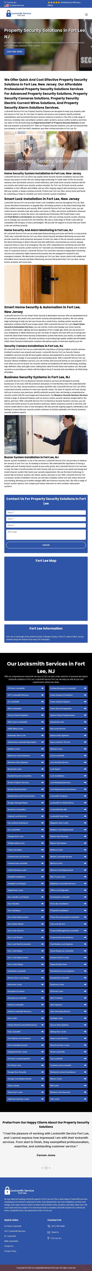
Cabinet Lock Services (17, 816)
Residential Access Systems (62, 971)
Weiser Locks (56, 1079)
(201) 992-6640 (14, 51)
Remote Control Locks (59, 958)
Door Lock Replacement (18, 958)
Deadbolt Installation (16, 877)
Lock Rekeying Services (60, 782)
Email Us (55, 1232)
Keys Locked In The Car (60, 742)
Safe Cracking (56, 998)
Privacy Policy (10, 1251)
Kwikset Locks (56, 749)
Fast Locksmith (14, 1032)
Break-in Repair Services (18, 782)
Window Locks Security (60, 1092)
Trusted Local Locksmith (60, 1065)
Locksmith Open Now (59, 816)
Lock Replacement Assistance (63, 789)
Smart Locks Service (59, 1038)
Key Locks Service (58, 729)
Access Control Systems (18, 715)
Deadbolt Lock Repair (17, 884)
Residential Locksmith (59, 978)
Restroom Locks (57, 984)
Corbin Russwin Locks (17, 870)
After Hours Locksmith (17, 722)
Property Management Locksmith (64, 931)
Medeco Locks (56, 850)
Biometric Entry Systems (18, 762)
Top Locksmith (56, 1059)
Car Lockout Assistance (18, 823)
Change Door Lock (15, 836)
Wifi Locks (54, 1086)
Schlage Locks (56, 1018)
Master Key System (58, 843)
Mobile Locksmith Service (61, 857)
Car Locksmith (14, 830)
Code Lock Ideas (15, 850)
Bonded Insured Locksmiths (19, 776)
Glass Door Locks (15, 1092)
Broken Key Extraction (17, 789)
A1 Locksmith (13, 702)
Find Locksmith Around (17, 1045)
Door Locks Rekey (15, 964)
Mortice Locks (56, 863)
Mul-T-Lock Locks (57, 877)
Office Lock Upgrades (59, 890)
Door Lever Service (16, 931)
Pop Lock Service (57, 924)
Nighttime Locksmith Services (63, 884)
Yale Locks (54, 1099)
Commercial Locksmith (17, 863)
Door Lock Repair (15, 951)
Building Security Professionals (21, 796)
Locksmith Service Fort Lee (46, 1268)
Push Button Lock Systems (20, 217)
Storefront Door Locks (59, 1045)
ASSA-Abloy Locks (15, 729)
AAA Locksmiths (14, 708)
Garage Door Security (17, 1072)
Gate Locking (13, 1086)
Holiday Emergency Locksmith (63, 688)
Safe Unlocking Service (60, 1011)
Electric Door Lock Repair (18, 978)
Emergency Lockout (16, 991)
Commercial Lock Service (18, 857)
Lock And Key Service (59, 762)
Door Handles (13, 904)
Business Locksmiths (17, 809)
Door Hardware (14, 910)
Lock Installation (57, 776)
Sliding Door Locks (58, 1032)
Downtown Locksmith (17, 971)
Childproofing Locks (16, 843)
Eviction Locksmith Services (19, 1011)
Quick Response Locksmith (61, 951)
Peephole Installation (59, 910)
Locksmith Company (58, 796)
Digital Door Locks (15, 890)
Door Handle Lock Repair (18, 897)
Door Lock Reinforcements (19, 944)
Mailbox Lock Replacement (61, 830)
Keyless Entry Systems (59, 735)
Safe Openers (56, 1005)
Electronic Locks (15, 984)
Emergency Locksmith (17, 998)
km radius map (46, 591)
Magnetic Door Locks (59, 823)
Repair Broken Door (58, 964)
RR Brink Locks (56, 991)
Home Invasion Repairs (60, 702)
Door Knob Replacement (18, 917)
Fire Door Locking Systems (19, 1059)
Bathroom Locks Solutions (19, 756)
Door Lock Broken (15, 937)
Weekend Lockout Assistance (62, 1072)
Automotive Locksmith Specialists (22, 742)
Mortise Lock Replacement (61, 870)
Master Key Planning (59, 836)
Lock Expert (55, 769)
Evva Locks (12, 1018)
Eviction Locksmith (15, 1005)
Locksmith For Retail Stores (62, 803)
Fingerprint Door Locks (17, 1052)
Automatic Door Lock (17, 735)
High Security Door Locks (18, 1099)
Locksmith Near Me (58, 809)
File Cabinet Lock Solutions (19, 1038)
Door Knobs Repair (16, 924)
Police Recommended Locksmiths (64, 917)
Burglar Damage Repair (18, 803)
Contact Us (8, 1246)
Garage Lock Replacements (19, 1079)
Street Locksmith (57, 1052)
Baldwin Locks (14, 749)
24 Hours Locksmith (16, 688)
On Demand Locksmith (59, 897)
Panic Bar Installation (59, 904)
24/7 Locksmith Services (18, 695)
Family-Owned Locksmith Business (22, 1025)
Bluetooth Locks (14, 769)
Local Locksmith (57, 756)
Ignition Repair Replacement (62, 715)
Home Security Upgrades (61, 708)
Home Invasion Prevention (61, 695)
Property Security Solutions (61, 937)
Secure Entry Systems (59, 1025)
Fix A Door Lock (14, 1065)
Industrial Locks (57, 722)
